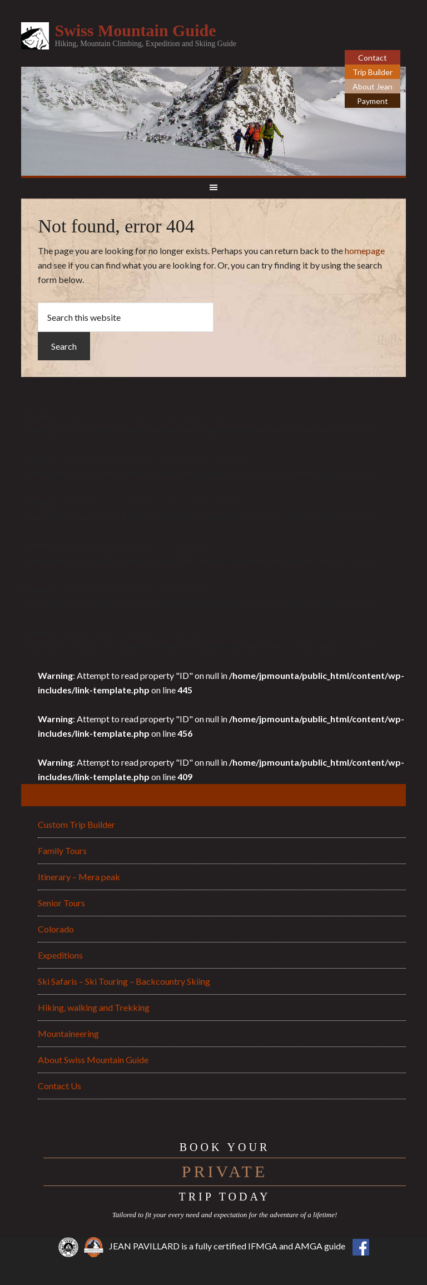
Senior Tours (61, 902)
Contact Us (59, 1085)
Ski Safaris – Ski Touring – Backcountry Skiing (124, 981)
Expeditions (60, 955)
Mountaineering (68, 1033)
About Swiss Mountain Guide (93, 1059)
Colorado (56, 929)
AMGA (308, 1246)
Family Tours (62, 850)
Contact (372, 57)
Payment (372, 101)
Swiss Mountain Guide (135, 30)
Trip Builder (372, 72)
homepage (365, 250)
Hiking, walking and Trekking (94, 1007)
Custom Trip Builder (76, 824)
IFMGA (262, 1246)
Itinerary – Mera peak (79, 876)
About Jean (372, 86)
